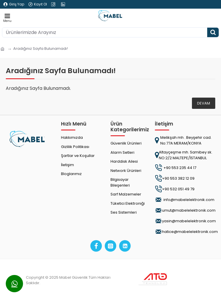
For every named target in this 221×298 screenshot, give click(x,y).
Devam (203, 103)
